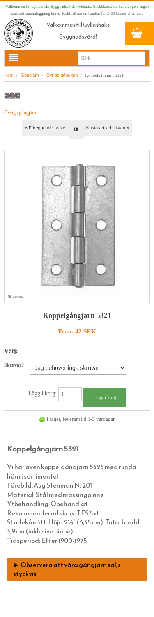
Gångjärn (30, 75)
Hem (9, 75)
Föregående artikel (46, 127)
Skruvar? (14, 365)
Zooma (16, 296)
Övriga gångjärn (62, 75)
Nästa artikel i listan (107, 127)
